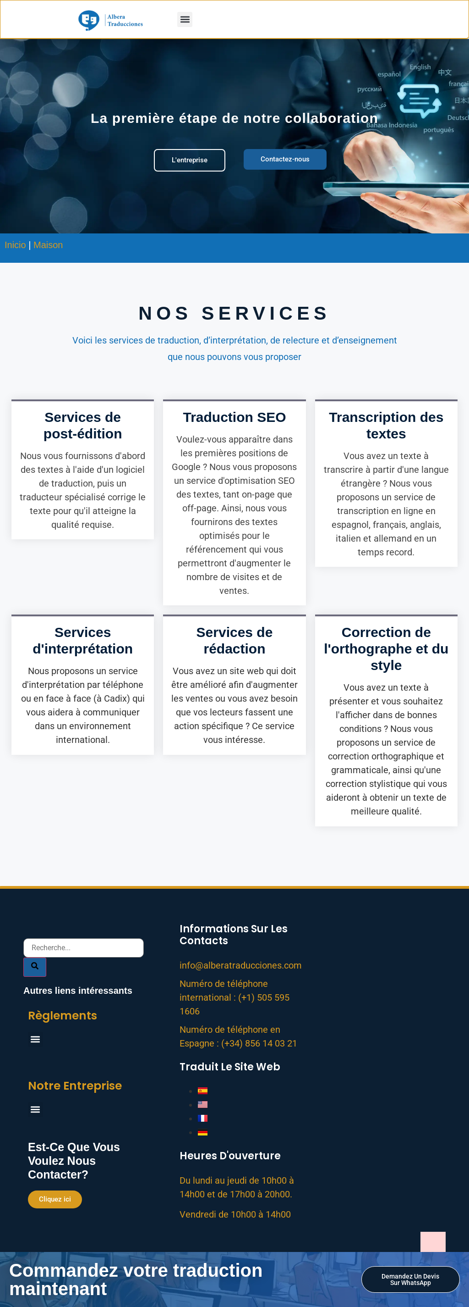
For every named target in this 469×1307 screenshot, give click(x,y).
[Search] (34, 949)
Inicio (15, 245)
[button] (184, 19)
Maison (48, 245)
